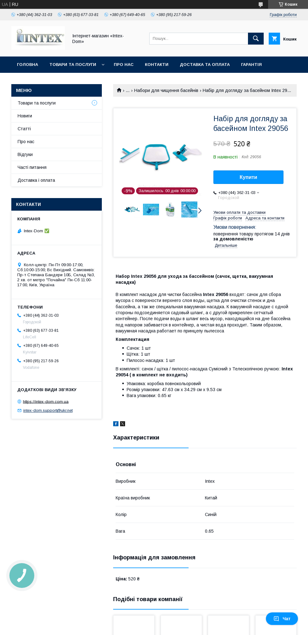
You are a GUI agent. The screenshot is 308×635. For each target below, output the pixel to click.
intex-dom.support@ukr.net (48, 410)
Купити (248, 177)
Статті (24, 128)
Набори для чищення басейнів (166, 90)
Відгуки (25, 154)
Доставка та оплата (205, 64)
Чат (281, 619)
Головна (27, 64)
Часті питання (32, 167)
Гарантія (251, 64)
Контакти (156, 64)
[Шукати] (256, 39)
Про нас (124, 64)
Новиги (25, 115)
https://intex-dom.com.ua (46, 401)
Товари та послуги (72, 64)
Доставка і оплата (36, 180)
